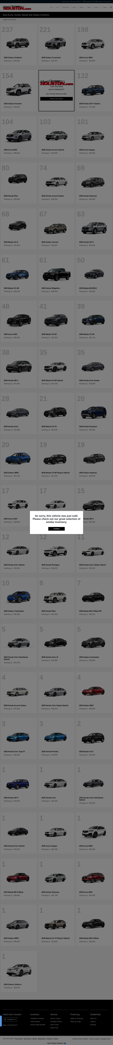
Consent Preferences (0, 1021)
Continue (56, 529)
